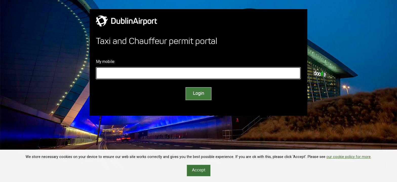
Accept (198, 170)
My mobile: (105, 61)
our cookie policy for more (348, 157)
